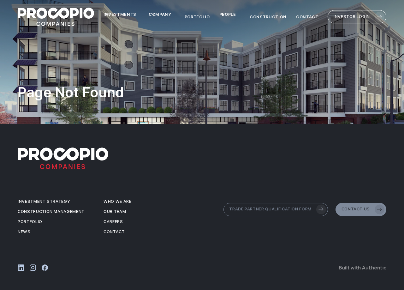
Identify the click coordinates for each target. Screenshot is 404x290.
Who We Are (118, 201)
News (24, 231)
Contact (307, 17)
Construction (268, 17)
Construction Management (51, 211)
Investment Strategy (44, 201)
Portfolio (197, 17)
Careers (113, 221)
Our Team (115, 211)
